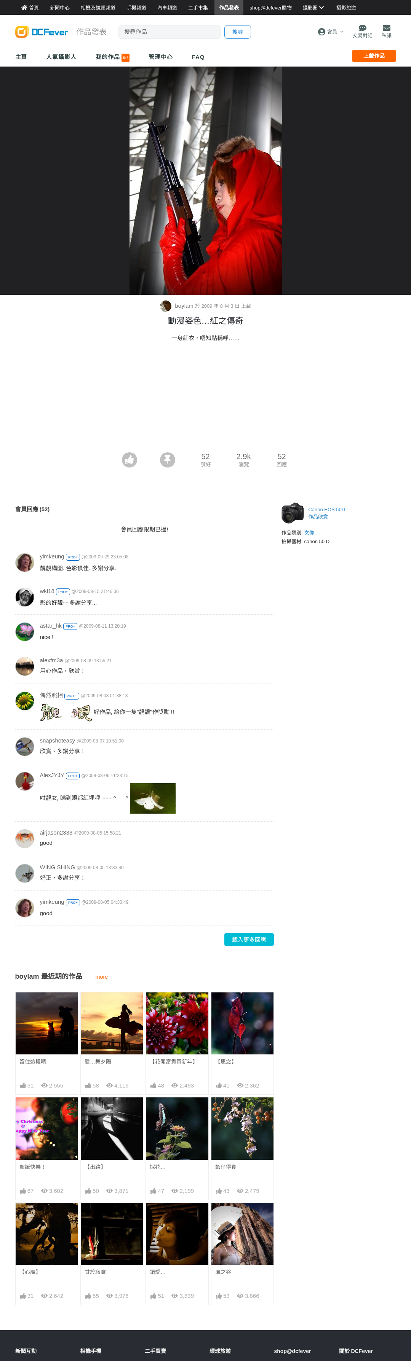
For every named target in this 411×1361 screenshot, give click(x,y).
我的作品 (113, 58)
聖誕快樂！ (32, 1167)
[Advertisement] (205, 431)
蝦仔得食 (226, 1167)
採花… (158, 1167)
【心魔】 (30, 1272)
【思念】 (226, 1062)
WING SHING (57, 867)
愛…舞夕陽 (98, 1062)
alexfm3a (51, 660)
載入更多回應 (249, 939)
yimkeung (52, 556)
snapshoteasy (57, 740)
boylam (177, 305)
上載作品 (374, 56)
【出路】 (95, 1167)
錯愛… (158, 1272)
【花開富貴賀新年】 (174, 1062)
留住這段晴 (32, 1062)
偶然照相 (51, 695)
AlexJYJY (52, 775)
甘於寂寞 (95, 1272)
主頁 (21, 57)
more (102, 977)
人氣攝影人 (61, 57)
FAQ (198, 57)
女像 (309, 533)
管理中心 (161, 57)
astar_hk (51, 625)
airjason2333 (56, 832)
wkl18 (47, 591)
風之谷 (223, 1272)
